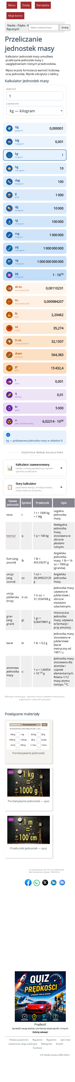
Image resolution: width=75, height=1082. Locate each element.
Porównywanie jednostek (27, 738)
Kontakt (59, 1043)
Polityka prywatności (19, 1039)
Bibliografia (46, 1043)
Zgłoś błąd (65, 1039)
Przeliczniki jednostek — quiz (28, 846)
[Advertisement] (37, 938)
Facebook (37, 1047)
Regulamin (37, 1039)
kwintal (10, 536)
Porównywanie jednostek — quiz (28, 799)
